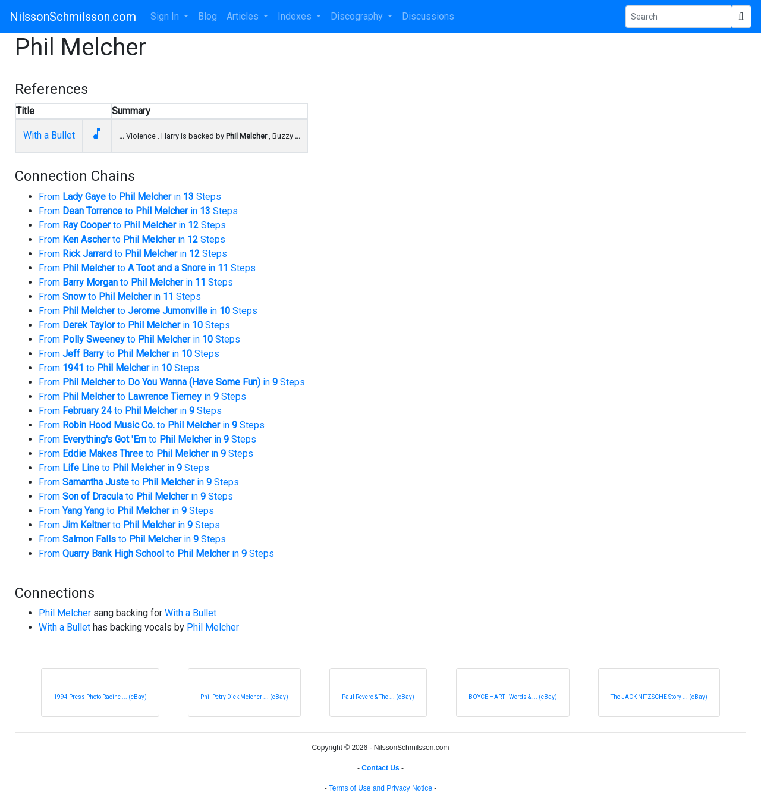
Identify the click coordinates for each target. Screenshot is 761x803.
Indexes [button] (296, 16)
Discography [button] (358, 16)
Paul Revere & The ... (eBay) (378, 697)
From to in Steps (130, 196)
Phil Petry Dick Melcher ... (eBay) (244, 697)
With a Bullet (49, 135)
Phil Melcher (65, 613)
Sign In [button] (165, 16)
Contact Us (380, 768)
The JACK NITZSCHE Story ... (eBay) (659, 697)
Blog (207, 16)
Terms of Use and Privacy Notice (380, 788)
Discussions (428, 16)
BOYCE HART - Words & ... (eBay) (512, 697)
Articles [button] (244, 16)
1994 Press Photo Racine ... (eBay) (100, 697)
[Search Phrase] (678, 16)
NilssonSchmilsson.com (73, 17)
